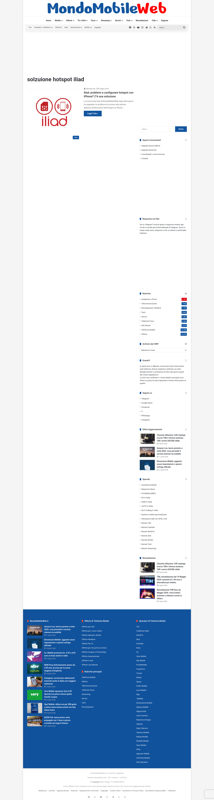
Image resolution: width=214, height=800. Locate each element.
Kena (138, 648)
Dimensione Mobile (144, 703)
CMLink (139, 724)
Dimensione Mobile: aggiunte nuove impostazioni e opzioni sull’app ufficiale (169, 464)
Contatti (144, 158)
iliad (66, 27)
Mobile (58, 20)
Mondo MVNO (147, 540)
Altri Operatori (142, 762)
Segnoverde (141, 711)
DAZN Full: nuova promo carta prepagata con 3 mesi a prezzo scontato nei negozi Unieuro (57, 720)
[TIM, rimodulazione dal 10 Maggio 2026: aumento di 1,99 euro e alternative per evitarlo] (147, 580)
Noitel (138, 677)
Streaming (105, 20)
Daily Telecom (142, 728)
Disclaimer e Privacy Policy (132, 791)
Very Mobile (141, 656)
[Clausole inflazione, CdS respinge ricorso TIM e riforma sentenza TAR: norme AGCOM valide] (147, 439)
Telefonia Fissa (147, 321)
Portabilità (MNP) (148, 493)
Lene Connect (142, 715)
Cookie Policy (115, 791)
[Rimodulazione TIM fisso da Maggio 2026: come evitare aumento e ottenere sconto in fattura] (147, 593)
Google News (146, 403)
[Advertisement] (107, 52)
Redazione (42, 791)
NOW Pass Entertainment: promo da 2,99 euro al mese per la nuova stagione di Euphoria (59, 668)
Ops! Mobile (141, 745)
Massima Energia (143, 720)
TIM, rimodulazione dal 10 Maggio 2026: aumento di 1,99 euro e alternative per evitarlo (171, 580)
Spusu (139, 682)
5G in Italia (145, 497)
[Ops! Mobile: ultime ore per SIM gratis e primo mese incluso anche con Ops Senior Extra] (34, 708)
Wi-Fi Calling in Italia (149, 510)
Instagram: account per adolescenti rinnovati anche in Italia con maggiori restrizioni (60, 681)
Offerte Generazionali (90, 656)
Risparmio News (148, 489)
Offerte (69, 20)
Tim (30, 27)
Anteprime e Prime (149, 299)
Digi (137, 694)
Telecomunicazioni (149, 303)
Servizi (118, 20)
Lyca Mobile (141, 690)
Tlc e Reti (82, 20)
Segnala (164, 20)
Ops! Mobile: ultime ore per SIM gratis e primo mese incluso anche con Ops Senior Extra (60, 707)
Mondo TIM (146, 523)
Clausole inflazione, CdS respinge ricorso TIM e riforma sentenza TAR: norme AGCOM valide (171, 438)
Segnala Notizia (63, 791)
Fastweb (139, 643)
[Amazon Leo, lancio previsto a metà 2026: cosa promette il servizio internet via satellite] (147, 452)
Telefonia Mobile (148, 330)
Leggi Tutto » (92, 113)
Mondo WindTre (147, 531)
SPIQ (138, 749)
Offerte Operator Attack (91, 635)
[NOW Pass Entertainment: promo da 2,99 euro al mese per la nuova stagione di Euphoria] (34, 669)
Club (154, 20)
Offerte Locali (87, 660)
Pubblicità (172, 791)
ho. (137, 652)
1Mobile (139, 698)
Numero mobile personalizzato (154, 514)
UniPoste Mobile (143, 758)
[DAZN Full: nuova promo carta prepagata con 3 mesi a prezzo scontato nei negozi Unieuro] (34, 721)
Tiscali (139, 673)
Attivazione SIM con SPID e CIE (154, 519)
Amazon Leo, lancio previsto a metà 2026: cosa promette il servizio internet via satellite (169, 451)
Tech (128, 20)
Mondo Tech (146, 544)
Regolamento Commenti (89, 791)
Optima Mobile (142, 707)
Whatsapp (145, 415)
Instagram (145, 420)
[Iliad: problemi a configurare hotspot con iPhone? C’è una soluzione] (53, 114)
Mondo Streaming (148, 548)
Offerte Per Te (87, 643)
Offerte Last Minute (90, 665)
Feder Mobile (141, 686)
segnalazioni (153, 375)
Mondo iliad (146, 536)
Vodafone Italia (142, 631)
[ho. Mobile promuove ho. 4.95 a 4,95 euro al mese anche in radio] (34, 656)
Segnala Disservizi (148, 150)
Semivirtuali (75, 27)
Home (48, 20)
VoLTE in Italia (147, 506)
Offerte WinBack (88, 639)
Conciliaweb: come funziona (153, 154)
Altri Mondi (145, 325)
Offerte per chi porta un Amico (94, 648)
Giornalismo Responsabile (155, 791)
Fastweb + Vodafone (42, 27)
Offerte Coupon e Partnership (94, 652)
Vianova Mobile (142, 732)
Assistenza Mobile (149, 485)
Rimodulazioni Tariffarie (151, 308)
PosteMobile (141, 665)
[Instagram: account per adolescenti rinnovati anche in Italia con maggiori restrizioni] (34, 682)
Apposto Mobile (142, 753)
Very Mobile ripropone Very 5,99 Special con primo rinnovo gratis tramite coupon (58, 694)
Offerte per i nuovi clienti (92, 631)
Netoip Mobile (142, 737)
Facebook (145, 407)
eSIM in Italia (146, 502)
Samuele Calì (90, 89)
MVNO (87, 27)
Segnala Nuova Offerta (150, 146)
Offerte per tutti (88, 626)
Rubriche (74, 791)
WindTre (58, 27)
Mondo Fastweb (148, 527)
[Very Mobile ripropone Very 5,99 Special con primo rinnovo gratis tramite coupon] (34, 695)
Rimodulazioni (142, 20)
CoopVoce (140, 669)
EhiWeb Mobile (142, 741)
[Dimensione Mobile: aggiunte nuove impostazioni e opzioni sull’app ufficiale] (147, 465)
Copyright (95, 782)
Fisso (93, 20)
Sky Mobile (140, 660)
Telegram (145, 398)
